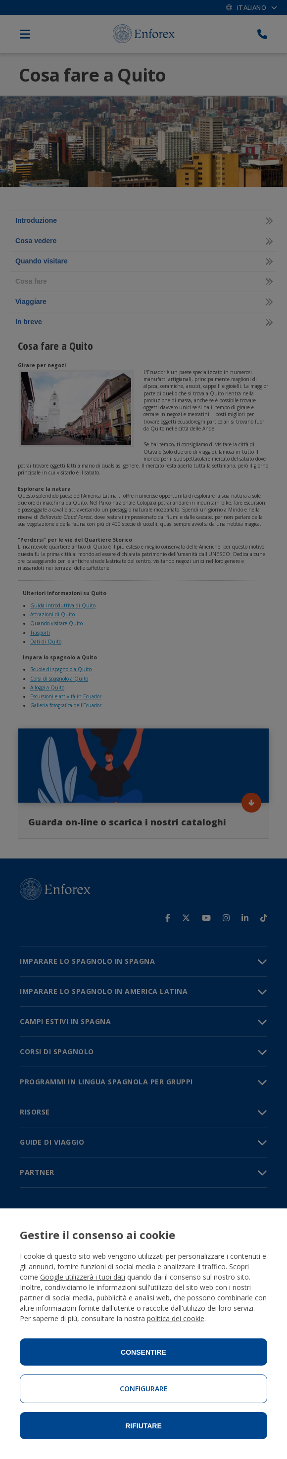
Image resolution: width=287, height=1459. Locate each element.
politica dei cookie (175, 1318)
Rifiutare (143, 1426)
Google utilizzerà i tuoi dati (82, 1277)
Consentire (143, 1352)
